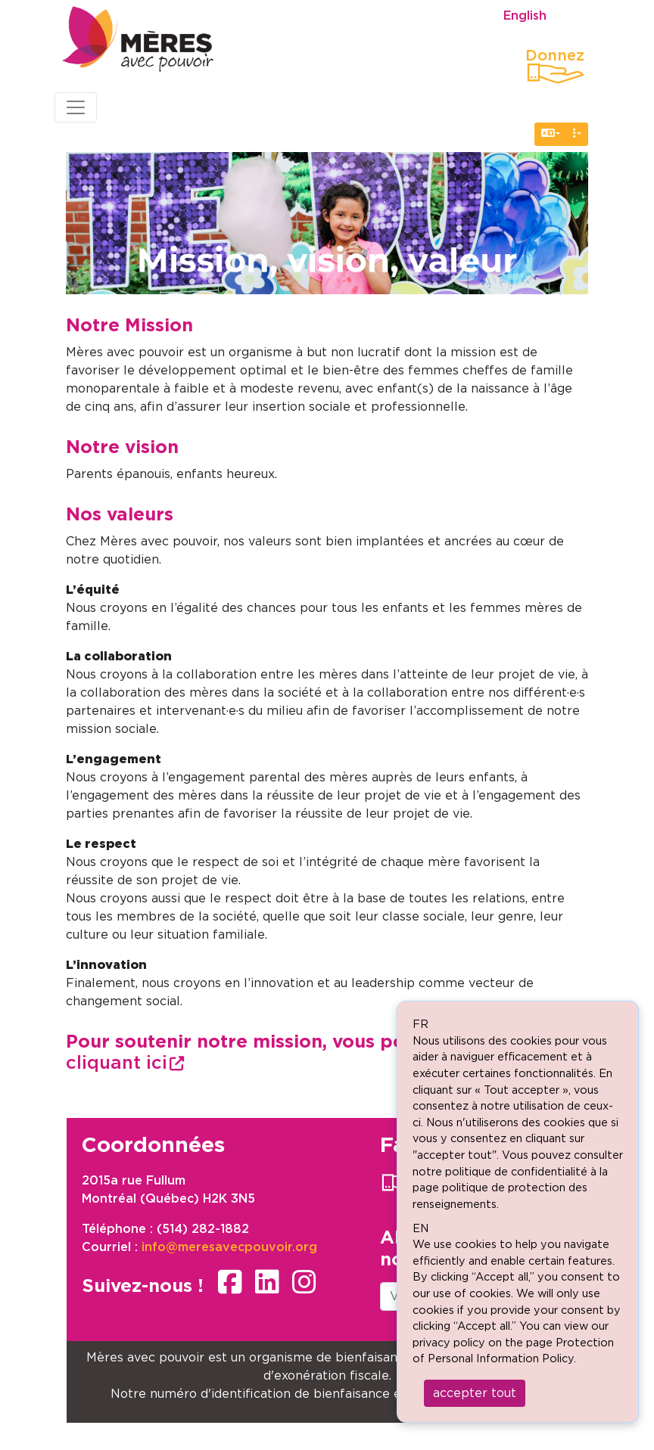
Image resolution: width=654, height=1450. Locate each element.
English (525, 16)
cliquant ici (116, 1063)
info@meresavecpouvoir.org (229, 1247)
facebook (230, 1282)
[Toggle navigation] (75, 107)
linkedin (267, 1282)
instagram (304, 1282)
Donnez (554, 56)
